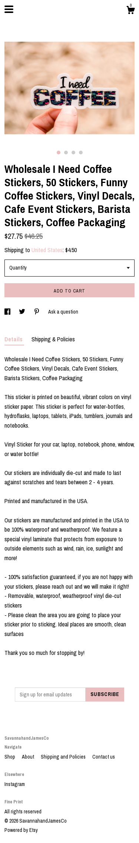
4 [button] (81, 152)
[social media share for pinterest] (37, 311)
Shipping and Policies (64, 756)
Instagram (14, 784)
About (28, 756)
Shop (10, 756)
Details (14, 339)
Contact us (103, 756)
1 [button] (58, 152)
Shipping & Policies (53, 339)
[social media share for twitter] (22, 311)
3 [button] (73, 152)
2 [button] (66, 152)
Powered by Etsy (21, 830)
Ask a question (63, 311)
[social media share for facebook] (7, 311)
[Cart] (130, 11)
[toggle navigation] (8, 9)
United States (47, 250)
